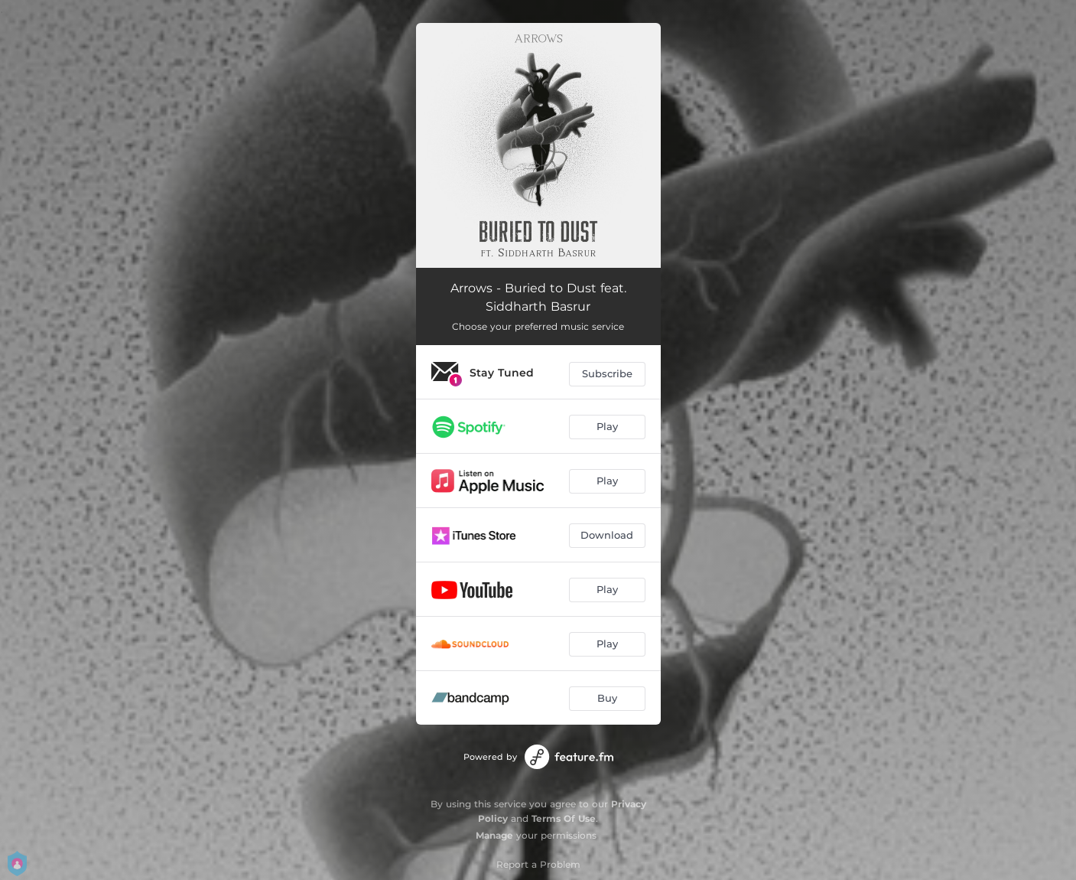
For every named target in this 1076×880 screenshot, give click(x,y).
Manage (494, 835)
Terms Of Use (563, 818)
